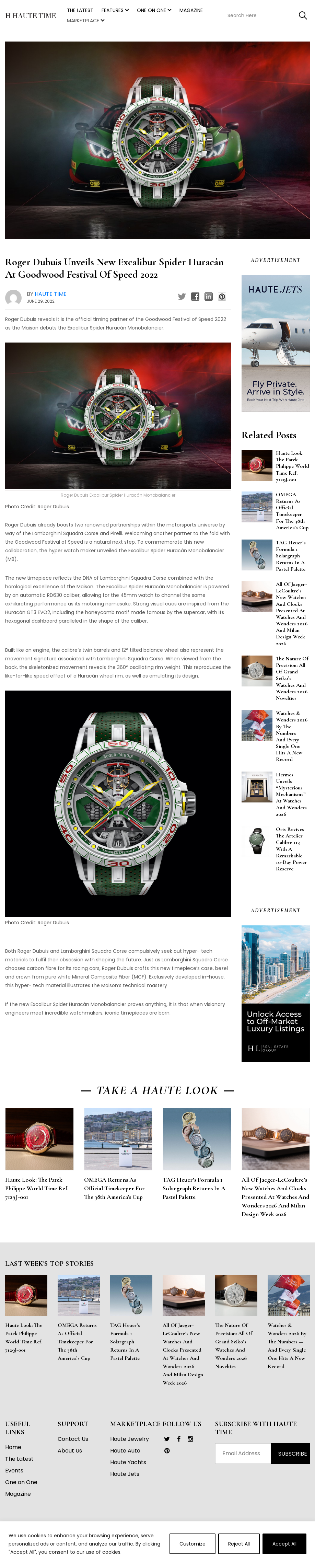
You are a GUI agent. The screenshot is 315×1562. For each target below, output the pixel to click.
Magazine (191, 10)
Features (113, 10)
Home (13, 1447)
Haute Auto (125, 1451)
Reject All (239, 1543)
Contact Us (73, 1439)
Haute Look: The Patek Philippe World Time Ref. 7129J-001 (37, 1188)
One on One (151, 10)
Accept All (284, 1543)
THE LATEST (80, 10)
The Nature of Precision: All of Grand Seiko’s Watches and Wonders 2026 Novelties (233, 1346)
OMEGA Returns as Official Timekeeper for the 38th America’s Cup (114, 1188)
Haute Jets (124, 1474)
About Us (70, 1451)
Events (14, 1470)
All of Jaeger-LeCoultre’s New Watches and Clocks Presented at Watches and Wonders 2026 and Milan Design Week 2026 (275, 1197)
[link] (167, 1439)
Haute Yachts (128, 1462)
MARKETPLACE (83, 20)
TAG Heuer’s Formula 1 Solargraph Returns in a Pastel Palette (194, 1188)
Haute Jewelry (129, 1439)
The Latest (19, 1459)
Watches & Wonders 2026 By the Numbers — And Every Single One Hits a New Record (287, 1346)
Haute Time (51, 294)
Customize (192, 1543)
